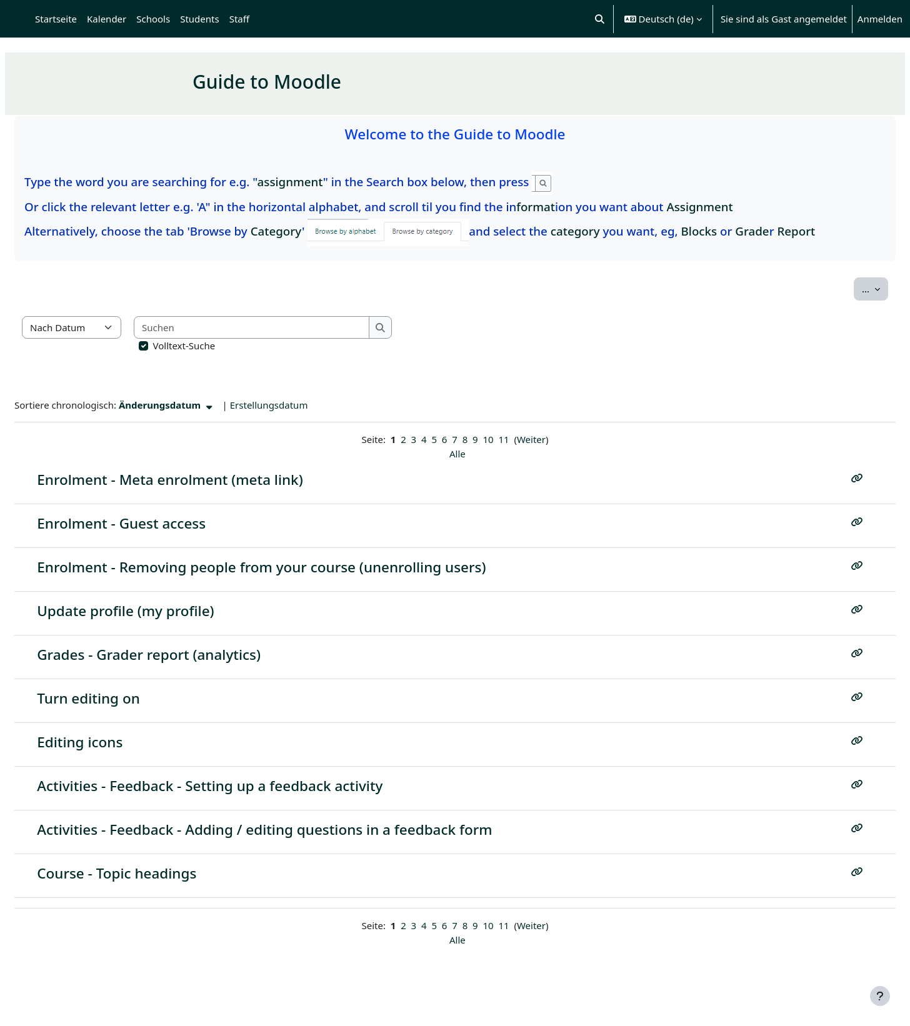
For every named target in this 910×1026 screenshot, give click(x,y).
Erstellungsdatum (299, 405)
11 (503, 439)
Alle (457, 453)
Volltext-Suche (214, 345)
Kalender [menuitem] (106, 18)
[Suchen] (282, 327)
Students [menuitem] (199, 18)
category (605, 231)
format (565, 206)
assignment (320, 181)
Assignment (729, 206)
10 (487, 439)
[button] (600, 18)
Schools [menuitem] (153, 18)
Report (826, 231)
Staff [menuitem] (239, 18)
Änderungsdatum (197, 405)
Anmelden (880, 18)
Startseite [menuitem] (56, 18)
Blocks (729, 231)
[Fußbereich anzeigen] (880, 996)
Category (306, 231)
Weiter (531, 439)
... (845, 288)
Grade (782, 231)
